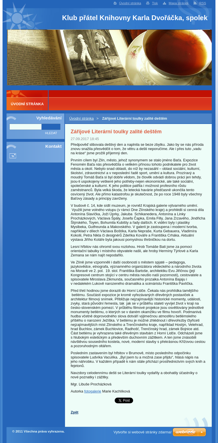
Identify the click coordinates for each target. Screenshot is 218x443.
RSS (202, 3)
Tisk (155, 3)
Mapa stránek (178, 3)
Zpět (74, 412)
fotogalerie (92, 391)
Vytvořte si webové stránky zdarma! (143, 432)
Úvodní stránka (130, 3)
